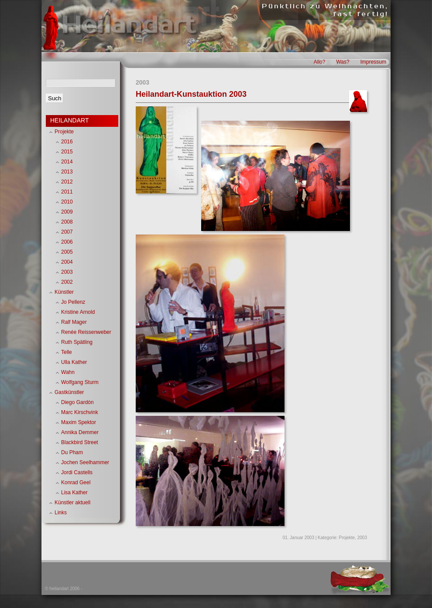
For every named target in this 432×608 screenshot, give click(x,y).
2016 (67, 142)
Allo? (320, 62)
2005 (67, 252)
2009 (67, 212)
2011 (67, 192)
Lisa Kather (74, 492)
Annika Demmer (80, 432)
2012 (67, 182)
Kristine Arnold (78, 312)
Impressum (373, 62)
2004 (67, 262)
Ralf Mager (74, 322)
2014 (67, 162)
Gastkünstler (69, 392)
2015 (67, 152)
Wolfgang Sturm (80, 382)
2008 (67, 222)
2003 (362, 537)
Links (61, 512)
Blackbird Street (79, 442)
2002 (67, 282)
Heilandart (128, 25)
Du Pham (72, 452)
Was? (342, 62)
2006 (67, 242)
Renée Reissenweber (86, 332)
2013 (67, 172)
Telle (66, 352)
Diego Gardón (77, 402)
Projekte (347, 537)
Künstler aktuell (72, 502)
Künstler (64, 292)
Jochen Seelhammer (85, 462)
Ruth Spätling (77, 342)
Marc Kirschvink (79, 412)
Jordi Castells (77, 472)
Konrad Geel (75, 482)
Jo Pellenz (73, 302)
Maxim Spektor (78, 422)
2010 (67, 202)
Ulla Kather (74, 362)
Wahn (68, 372)
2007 (67, 232)
